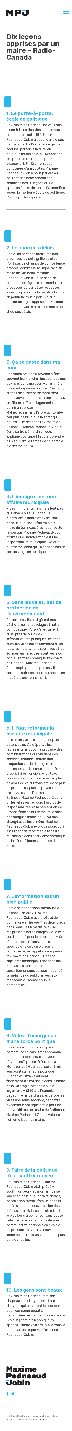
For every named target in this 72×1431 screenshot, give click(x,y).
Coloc (43, 1419)
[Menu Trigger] (66, 11)
